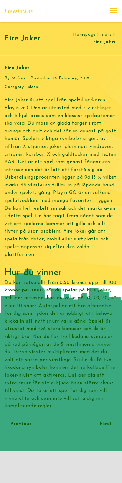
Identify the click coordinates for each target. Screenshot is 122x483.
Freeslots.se (19, 11)
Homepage (84, 34)
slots (107, 34)
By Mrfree (15, 78)
